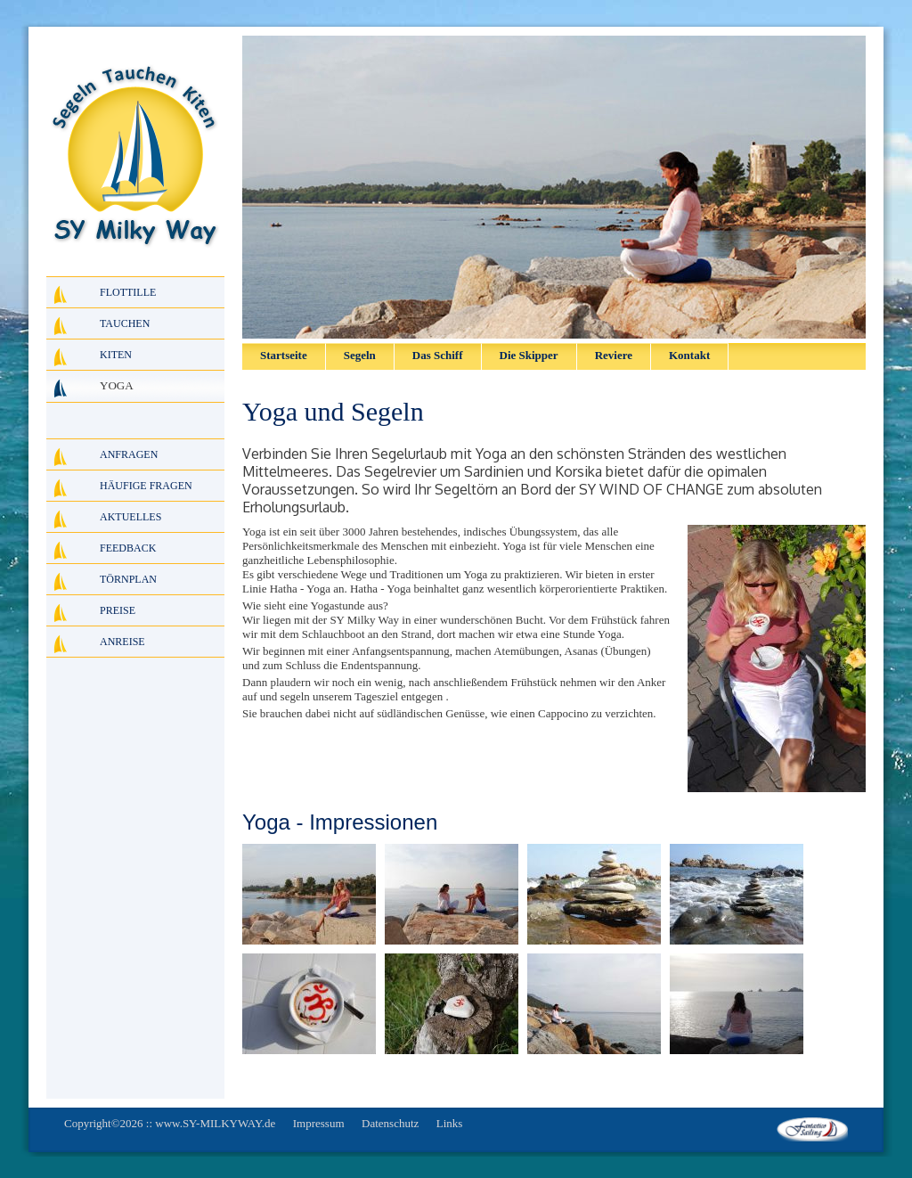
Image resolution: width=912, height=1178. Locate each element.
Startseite (283, 355)
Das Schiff (437, 355)
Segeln (360, 355)
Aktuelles (130, 517)
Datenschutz (390, 1123)
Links (449, 1123)
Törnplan (128, 579)
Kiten (116, 354)
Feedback (128, 548)
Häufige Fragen (146, 485)
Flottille (128, 292)
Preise (117, 610)
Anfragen (129, 454)
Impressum (319, 1123)
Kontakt (689, 355)
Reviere (613, 355)
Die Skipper (529, 355)
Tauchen (125, 323)
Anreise (122, 641)
